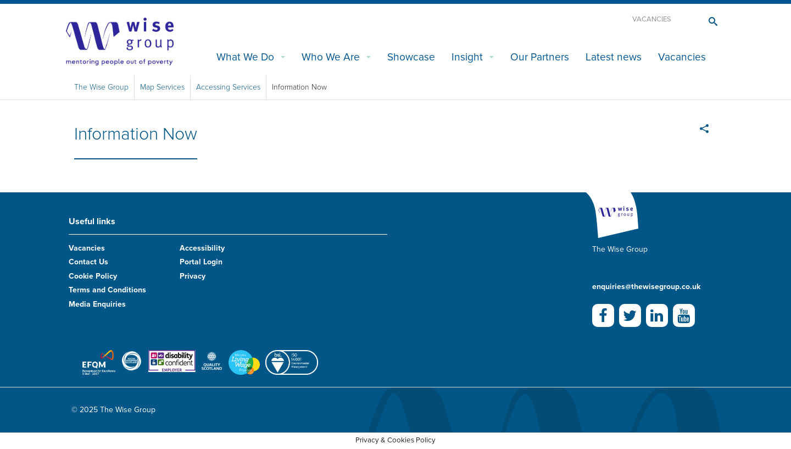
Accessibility (202, 248)
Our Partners (539, 57)
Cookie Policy (93, 276)
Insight (467, 57)
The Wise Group (101, 87)
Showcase (411, 57)
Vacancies (651, 19)
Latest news (614, 57)
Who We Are (331, 57)
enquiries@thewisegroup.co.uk (646, 286)
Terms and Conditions (107, 290)
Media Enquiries (97, 304)
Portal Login (201, 262)
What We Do (245, 57)
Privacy (192, 276)
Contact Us (88, 262)
